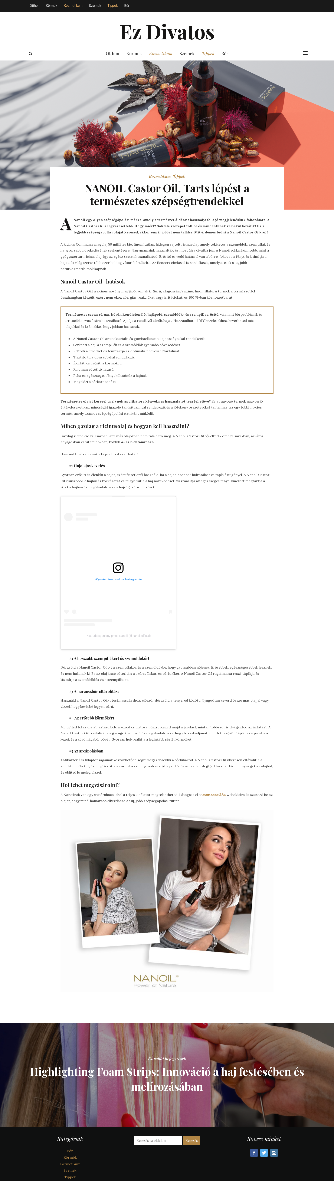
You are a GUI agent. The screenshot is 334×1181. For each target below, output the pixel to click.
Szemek (95, 6)
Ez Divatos (167, 31)
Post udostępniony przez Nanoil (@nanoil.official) (118, 635)
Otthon (34, 6)
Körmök (51, 6)
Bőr (126, 6)
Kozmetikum (73, 6)
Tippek (113, 6)
